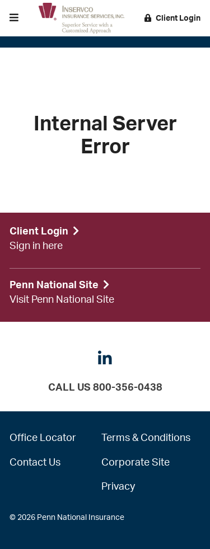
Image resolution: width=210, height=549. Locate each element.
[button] (14, 18)
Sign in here (36, 246)
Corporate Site (135, 463)
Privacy (118, 487)
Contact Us (35, 463)
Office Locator (43, 438)
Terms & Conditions (145, 438)
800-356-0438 (127, 388)
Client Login (172, 18)
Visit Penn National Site (62, 300)
